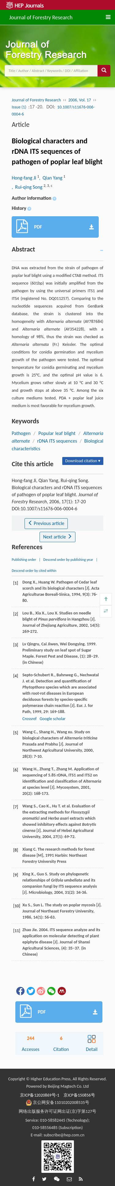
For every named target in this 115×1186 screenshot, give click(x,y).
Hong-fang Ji (24, 178)
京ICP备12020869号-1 (39, 1095)
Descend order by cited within (34, 570)
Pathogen (21, 433)
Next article (57, 537)
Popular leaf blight (56, 433)
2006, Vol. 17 (79, 100)
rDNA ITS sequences (57, 441)
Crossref (29, 718)
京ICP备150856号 (79, 1095)
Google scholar (52, 718)
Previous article (46, 523)
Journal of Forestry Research (40, 16)
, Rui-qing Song (28, 187)
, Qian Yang (51, 178)
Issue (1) (19, 107)
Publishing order (24, 559)
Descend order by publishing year (68, 559)
